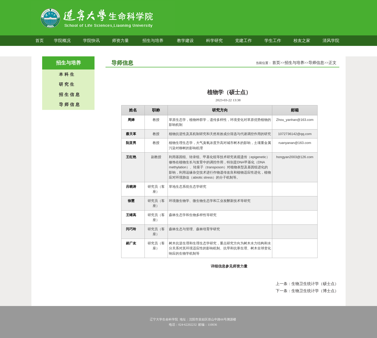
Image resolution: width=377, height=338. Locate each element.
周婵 (131, 120)
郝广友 (131, 243)
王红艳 (131, 157)
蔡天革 (131, 134)
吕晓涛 (131, 187)
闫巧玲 (131, 229)
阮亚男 (131, 143)
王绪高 (131, 215)
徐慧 (131, 201)
